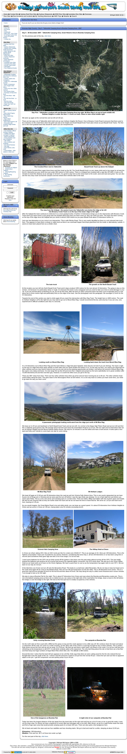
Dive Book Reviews (9, 145)
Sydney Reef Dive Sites (28, 14)
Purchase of (11, 167)
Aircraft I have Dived (9, 65)
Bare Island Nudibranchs (7, 119)
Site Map (6, 146)
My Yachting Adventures (43, 16)
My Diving (7, 29)
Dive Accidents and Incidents (23, 16)
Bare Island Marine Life (10, 121)
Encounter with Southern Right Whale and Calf (9, 124)
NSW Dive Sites (60, 14)
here (10, 200)
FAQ (5, 30)
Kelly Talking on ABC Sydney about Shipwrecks (9, 52)
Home (6, 14)
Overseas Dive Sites (10, 64)
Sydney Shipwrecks (46, 14)
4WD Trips (57, 16)
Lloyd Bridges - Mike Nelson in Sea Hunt (9, 151)
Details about (7, 169)
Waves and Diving (9, 136)
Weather (66, 16)
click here (47, 36)
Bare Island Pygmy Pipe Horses (9, 113)
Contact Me (14, 14)
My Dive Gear (8, 101)
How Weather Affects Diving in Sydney (9, 131)
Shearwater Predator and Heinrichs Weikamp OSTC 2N (10, 76)
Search (74, 16)
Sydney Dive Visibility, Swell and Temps (9, 49)
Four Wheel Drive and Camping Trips (9, 210)
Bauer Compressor (9, 84)
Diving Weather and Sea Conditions (9, 138)
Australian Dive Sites (75, 14)
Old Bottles (7, 66)
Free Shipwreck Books (10, 68)
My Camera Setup (9, 91)
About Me (7, 28)
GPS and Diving (8, 102)
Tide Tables (7, 140)
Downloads (7, 32)
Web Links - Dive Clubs (10, 33)
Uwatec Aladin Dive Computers (9, 79)
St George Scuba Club (10, 35)
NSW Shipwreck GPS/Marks (8, 60)
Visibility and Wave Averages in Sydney (9, 134)
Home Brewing (11, 221)
